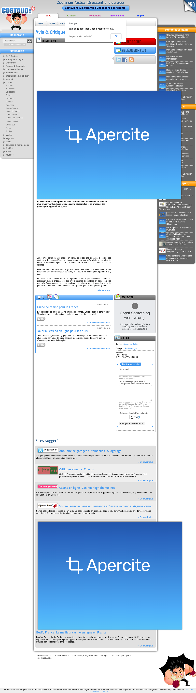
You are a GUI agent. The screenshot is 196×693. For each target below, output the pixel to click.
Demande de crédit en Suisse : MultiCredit (175, 51)
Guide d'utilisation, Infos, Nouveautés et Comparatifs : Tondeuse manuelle (175, 236)
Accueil (41, 23)
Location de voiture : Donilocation (171, 57)
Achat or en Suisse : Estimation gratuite (171, 84)
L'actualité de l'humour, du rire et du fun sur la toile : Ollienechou (176, 221)
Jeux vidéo (12, 114)
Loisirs (52, 23)
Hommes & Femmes (15, 69)
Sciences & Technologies (17, 145)
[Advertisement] (66, 66)
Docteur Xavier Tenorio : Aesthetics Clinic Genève (173, 71)
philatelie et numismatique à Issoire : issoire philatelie (175, 214)
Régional (10, 138)
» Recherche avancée (15, 44)
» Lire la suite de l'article (98, 322)
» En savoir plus (145, 462)
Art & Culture (12, 56)
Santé (8, 142)
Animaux (9, 85)
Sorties (9, 131)
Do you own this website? (81, 36)
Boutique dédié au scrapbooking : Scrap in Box (175, 250)
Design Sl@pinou (85, 656)
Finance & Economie (15, 66)
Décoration (10, 98)
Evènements (118, 15)
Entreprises (11, 63)
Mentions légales (102, 656)
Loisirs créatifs (12, 121)
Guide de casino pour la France (57, 307)
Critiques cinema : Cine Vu (76, 469)
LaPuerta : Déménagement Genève (174, 64)
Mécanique (10, 125)
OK (115, 36)
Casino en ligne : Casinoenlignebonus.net (87, 488)
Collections (10, 92)
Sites (48, 15)
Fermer (105, 691)
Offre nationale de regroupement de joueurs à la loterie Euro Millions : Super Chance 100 (175, 205)
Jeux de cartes (13, 111)
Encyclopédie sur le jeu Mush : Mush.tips (176, 228)
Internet (9, 79)
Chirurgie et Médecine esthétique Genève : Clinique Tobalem (175, 44)
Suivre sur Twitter (131, 344)
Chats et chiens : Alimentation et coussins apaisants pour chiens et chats (175, 258)
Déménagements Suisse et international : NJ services (174, 78)
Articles (71, 15)
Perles (8, 128)
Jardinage (10, 105)
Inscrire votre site (44, 656)
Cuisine (9, 95)
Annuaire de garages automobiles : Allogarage (90, 451)
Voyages (10, 155)
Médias (9, 135)
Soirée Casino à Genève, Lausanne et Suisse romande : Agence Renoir (106, 506)
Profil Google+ (131, 348)
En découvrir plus (131, 50)
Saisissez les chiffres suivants (134, 413)
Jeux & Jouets (62, 24)
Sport (8, 151)
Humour (9, 102)
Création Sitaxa (60, 656)
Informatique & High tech (17, 76)
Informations (12, 73)
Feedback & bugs (44, 658)
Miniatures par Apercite (122, 656)
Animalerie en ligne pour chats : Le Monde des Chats (176, 243)
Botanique (10, 88)
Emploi (140, 15)
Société (9, 148)
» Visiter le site (103, 290)
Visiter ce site (128, 42)
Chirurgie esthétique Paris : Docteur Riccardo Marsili (174, 36)
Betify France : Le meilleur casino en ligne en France (71, 632)
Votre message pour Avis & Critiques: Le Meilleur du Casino (135, 382)
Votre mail (124, 369)
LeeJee (73, 656)
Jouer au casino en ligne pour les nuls (62, 331)
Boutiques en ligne (14, 59)
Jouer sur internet (15, 118)
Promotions (94, 15)
